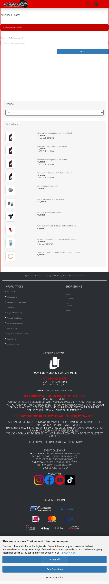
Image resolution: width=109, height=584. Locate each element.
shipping (43, 276)
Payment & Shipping (14, 313)
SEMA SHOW (59, 465)
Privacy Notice (68, 552)
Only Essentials (55, 569)
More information (54, 577)
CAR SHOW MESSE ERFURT (62, 453)
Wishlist (68, 310)
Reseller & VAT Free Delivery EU (18, 302)
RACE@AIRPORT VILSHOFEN (59, 462)
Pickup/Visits (12, 297)
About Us (10, 307)
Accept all (54, 559)
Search (82, 51)
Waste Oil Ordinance (14, 292)
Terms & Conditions (14, 318)
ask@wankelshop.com (58, 390)
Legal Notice (11, 339)
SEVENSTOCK (56, 468)
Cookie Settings (13, 344)
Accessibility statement (15, 323)
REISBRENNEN (62, 459)
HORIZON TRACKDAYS (62, 456)
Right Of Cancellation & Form (17, 334)
